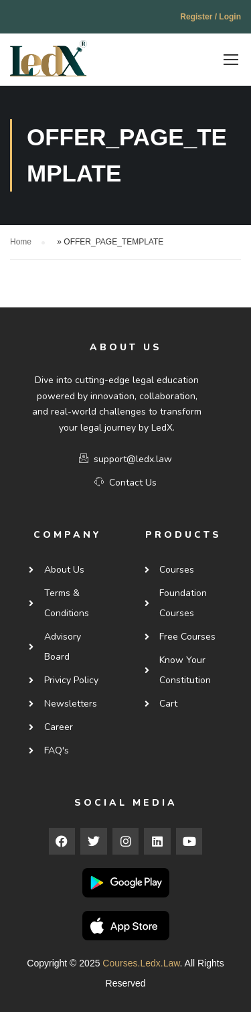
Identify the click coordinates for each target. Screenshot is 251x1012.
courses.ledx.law (140, 961)
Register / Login (210, 16)
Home (20, 239)
